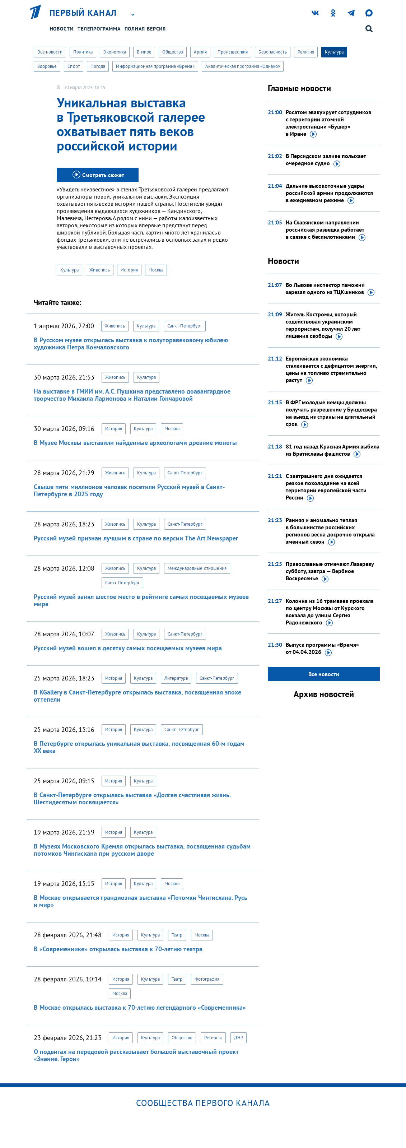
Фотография (207, 979)
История (129, 270)
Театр (177, 935)
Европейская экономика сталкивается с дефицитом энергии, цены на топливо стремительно (331, 369)
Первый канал (83, 13)
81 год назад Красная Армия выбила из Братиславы (332, 450)
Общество (172, 52)
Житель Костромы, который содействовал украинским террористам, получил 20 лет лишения (323, 325)
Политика (83, 52)
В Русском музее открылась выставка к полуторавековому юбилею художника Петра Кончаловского (131, 343)
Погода (98, 66)
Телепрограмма (99, 28)
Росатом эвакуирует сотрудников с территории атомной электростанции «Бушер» (328, 123)
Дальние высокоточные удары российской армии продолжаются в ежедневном (329, 193)
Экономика (114, 52)
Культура (334, 52)
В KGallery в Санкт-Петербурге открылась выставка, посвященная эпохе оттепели (137, 695)
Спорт (73, 66)
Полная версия (145, 28)
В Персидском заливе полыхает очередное (326, 159)
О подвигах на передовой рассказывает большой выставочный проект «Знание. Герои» (136, 1055)
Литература (176, 678)
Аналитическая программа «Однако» (242, 66)
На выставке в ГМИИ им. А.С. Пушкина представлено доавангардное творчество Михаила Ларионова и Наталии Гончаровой (132, 395)
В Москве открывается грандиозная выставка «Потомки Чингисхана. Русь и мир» (140, 901)
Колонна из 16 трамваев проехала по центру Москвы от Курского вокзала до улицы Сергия (330, 612)
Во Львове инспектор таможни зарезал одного (330, 288)
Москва (156, 270)
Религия (306, 52)
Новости (62, 28)
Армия (200, 52)
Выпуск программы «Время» (322, 648)
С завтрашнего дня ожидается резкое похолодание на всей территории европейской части (326, 487)
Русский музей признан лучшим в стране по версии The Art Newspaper (136, 538)
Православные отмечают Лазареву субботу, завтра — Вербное (330, 571)
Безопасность (272, 52)
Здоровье (47, 66)
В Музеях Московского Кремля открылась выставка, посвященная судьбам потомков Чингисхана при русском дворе (142, 849)
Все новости (49, 52)
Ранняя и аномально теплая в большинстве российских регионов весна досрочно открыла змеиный (330, 531)
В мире (144, 52)
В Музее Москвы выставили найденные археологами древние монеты (135, 442)
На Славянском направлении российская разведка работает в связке (325, 230)
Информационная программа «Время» (155, 66)
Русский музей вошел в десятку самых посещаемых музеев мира (128, 648)
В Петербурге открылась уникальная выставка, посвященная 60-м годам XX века (139, 747)
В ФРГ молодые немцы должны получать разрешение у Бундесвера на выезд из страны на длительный (331, 413)
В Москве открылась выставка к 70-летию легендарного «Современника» (140, 1007)
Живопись (99, 270)
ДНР (238, 1038)
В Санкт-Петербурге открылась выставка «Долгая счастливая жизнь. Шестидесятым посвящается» (132, 798)
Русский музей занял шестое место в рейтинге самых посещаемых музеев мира (141, 600)
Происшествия (233, 52)
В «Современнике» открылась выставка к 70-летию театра (118, 949)
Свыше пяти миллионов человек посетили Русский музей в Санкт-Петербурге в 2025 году (129, 490)
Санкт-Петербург (184, 326)
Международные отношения (197, 568)
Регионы (213, 1038)
